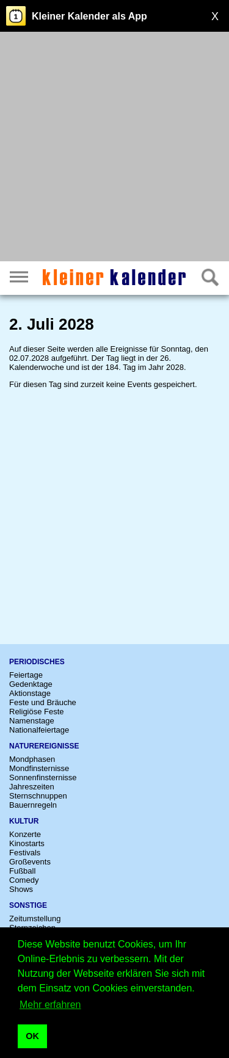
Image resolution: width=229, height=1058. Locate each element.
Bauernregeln (33, 805)
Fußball (22, 870)
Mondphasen (32, 759)
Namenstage (31, 720)
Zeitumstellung (35, 918)
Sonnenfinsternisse (43, 777)
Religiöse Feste (36, 711)
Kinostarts (27, 843)
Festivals (24, 852)
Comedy (23, 880)
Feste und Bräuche (42, 702)
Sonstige (28, 905)
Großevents (30, 861)
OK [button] (32, 1036)
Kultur (23, 821)
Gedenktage (31, 684)
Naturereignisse (44, 746)
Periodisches (37, 662)
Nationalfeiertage (39, 729)
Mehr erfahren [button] (50, 1004)
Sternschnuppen (38, 795)
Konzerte (25, 834)
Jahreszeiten (31, 786)
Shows (21, 889)
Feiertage (26, 674)
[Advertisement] (114, 148)
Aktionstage (30, 693)
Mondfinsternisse (39, 768)
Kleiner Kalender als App (89, 16)
